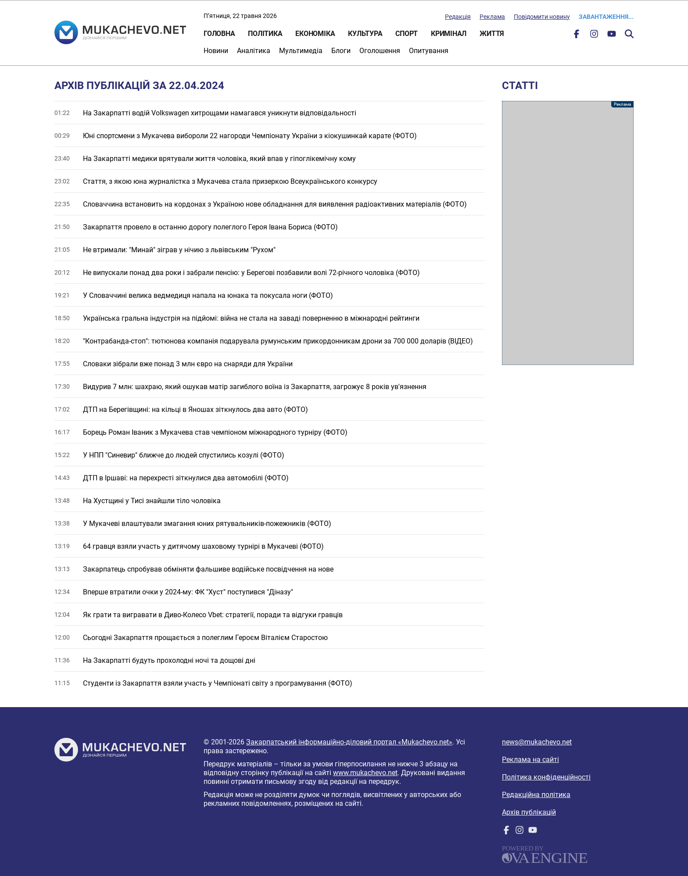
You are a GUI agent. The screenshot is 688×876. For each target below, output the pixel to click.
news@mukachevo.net (537, 742)
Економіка (315, 33)
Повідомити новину (542, 16)
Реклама (492, 16)
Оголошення (379, 50)
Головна (219, 33)
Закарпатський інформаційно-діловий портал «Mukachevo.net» (349, 742)
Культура (365, 33)
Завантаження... (606, 16)
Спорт (406, 33)
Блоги (341, 50)
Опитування (428, 50)
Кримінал (448, 33)
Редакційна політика (536, 794)
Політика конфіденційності (546, 777)
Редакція (458, 16)
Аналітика (253, 50)
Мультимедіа (300, 50)
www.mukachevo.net (365, 773)
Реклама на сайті (530, 759)
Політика (265, 33)
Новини (216, 50)
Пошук (629, 33)
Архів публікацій (529, 812)
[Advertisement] (567, 233)
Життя (492, 33)
